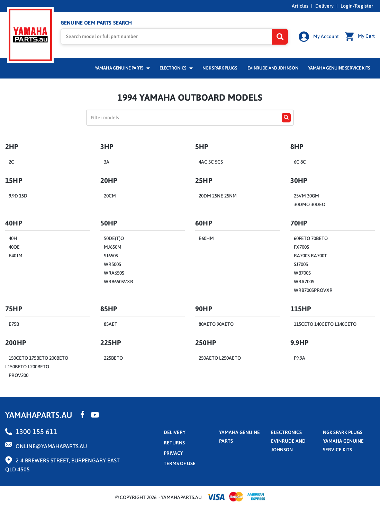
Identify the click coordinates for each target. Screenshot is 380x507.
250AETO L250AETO (220, 358)
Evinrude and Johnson (272, 68)
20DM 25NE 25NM (218, 196)
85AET (110, 324)
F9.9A (299, 358)
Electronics (176, 68)
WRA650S (114, 273)
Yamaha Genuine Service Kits (339, 68)
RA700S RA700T (310, 255)
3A (106, 162)
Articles (300, 6)
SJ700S (301, 264)
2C (11, 162)
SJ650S (111, 255)
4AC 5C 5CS (211, 162)
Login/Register (357, 6)
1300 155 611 (36, 431)
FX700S (301, 247)
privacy (173, 453)
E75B (14, 324)
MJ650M (112, 247)
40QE (14, 247)
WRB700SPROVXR (313, 290)
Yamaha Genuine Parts (122, 68)
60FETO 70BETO (311, 238)
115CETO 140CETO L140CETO (325, 324)
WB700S (302, 273)
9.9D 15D (18, 196)
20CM (110, 196)
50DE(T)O (114, 238)
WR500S (112, 264)
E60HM (206, 238)
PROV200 (18, 375)
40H (13, 238)
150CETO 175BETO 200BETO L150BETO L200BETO (36, 362)
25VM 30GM (306, 196)
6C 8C (300, 162)
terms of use (180, 463)
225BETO (113, 358)
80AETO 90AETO (216, 324)
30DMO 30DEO (309, 204)
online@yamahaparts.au (51, 446)
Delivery (324, 6)
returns (174, 442)
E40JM (15, 255)
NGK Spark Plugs (219, 68)
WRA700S (304, 281)
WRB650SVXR (118, 281)
